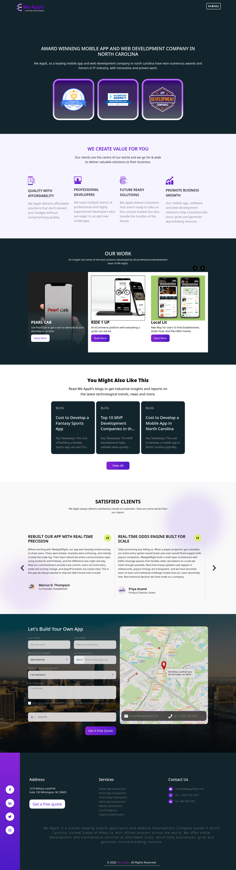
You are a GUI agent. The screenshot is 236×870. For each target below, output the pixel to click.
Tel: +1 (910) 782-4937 (183, 716)
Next (202, 268)
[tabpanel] (73, 427)
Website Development (110, 806)
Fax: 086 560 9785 (181, 801)
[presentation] (46, 730)
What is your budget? (39, 653)
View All (118, 466)
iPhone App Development (112, 793)
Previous (195, 268)
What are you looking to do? (43, 668)
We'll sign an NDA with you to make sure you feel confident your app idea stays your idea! (71, 704)
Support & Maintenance (111, 814)
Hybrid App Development (112, 801)
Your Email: (80, 638)
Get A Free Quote (100, 731)
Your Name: (34, 638)
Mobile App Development (112, 789)
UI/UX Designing (107, 810)
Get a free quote (47, 804)
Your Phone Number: (83, 653)
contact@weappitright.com (141, 716)
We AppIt (123, 862)
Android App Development (113, 797)
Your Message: (36, 683)
